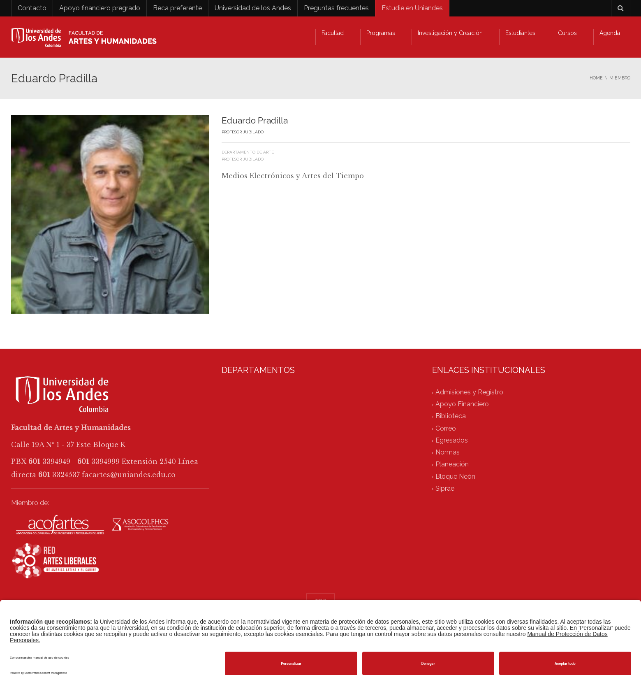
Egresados (451, 440)
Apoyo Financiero (462, 404)
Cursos (567, 33)
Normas (447, 453)
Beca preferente (177, 8)
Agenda (609, 33)
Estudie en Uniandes (412, 8)
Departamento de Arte (248, 152)
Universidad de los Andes (253, 8)
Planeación (452, 464)
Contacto (32, 8)
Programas (380, 33)
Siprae (444, 488)
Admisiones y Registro (469, 392)
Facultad (333, 33)
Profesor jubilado (243, 159)
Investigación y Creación (450, 33)
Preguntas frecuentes (336, 8)
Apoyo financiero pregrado (99, 8)
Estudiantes (520, 33)
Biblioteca (450, 416)
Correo (445, 428)
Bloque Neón (455, 476)
